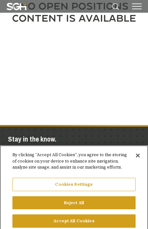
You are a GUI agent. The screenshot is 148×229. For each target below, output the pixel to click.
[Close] (138, 159)
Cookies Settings (74, 187)
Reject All (74, 205)
